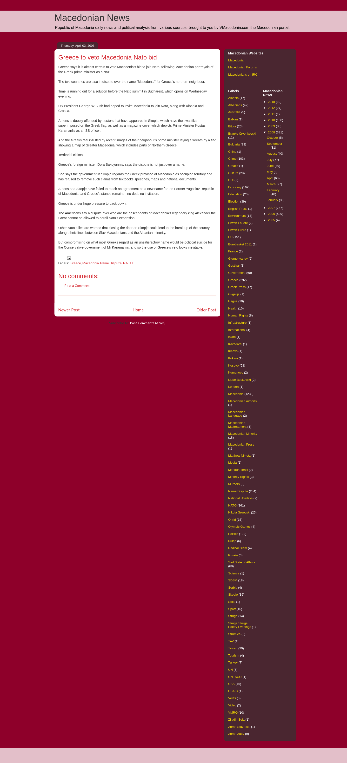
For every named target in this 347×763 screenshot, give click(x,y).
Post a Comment (77, 285)
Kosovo (233, 365)
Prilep (232, 541)
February (273, 190)
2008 (272, 132)
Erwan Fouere (238, 223)
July (270, 160)
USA (231, 684)
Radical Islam (237, 548)
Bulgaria (234, 144)
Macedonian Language (236, 414)
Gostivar (234, 265)
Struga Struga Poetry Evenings (239, 625)
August (272, 153)
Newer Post (69, 309)
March (272, 184)
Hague (232, 301)
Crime (232, 158)
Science (233, 573)
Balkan (233, 119)
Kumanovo (235, 372)
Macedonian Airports (242, 401)
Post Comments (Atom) (148, 323)
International (237, 330)
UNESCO (235, 677)
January (273, 200)
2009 (272, 126)
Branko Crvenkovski (242, 133)
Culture (233, 173)
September (274, 143)
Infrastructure (237, 322)
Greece (75, 263)
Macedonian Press (241, 444)
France (233, 251)
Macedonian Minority (242, 433)
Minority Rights (238, 477)
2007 (272, 208)
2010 (272, 120)
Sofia (231, 602)
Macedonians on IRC (242, 74)
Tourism (233, 655)
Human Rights (238, 315)
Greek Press (237, 287)
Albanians (235, 105)
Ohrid (232, 519)
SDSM (232, 580)
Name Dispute (111, 263)
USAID (233, 691)
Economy (234, 187)
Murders (234, 484)
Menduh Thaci (238, 470)
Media (232, 462)
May (270, 172)
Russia (233, 555)
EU (230, 237)
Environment (237, 215)
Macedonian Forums (242, 67)
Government (237, 273)
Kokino (233, 358)
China (232, 151)
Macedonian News (92, 18)
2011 (272, 114)
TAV (231, 641)
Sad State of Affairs (241, 562)
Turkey (233, 662)
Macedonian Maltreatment (237, 424)
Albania (233, 98)
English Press (237, 208)
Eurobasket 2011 (240, 244)
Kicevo (233, 351)
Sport (232, 609)
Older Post (206, 309)
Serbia (232, 587)
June (271, 166)
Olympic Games (239, 526)
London (233, 386)
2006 (272, 214)
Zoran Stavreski (239, 727)
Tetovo (232, 648)
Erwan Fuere (237, 230)
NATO (128, 263)
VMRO (233, 712)
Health (232, 308)
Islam (232, 337)
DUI (231, 180)
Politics (233, 534)
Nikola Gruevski (239, 512)
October (273, 137)
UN (230, 669)
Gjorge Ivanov (238, 258)
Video (232, 705)
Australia (234, 112)
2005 (272, 220)
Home (138, 309)
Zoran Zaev (236, 734)
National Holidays (240, 498)
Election (233, 201)
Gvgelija (234, 294)
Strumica (234, 634)
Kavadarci (235, 344)
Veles (232, 698)
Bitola (232, 126)
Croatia (233, 166)
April (270, 178)
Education (235, 194)
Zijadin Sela (236, 719)
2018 (272, 102)
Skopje (233, 594)
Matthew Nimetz (239, 455)
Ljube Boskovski (239, 380)
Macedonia (90, 263)
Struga (232, 616)
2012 (272, 108)
